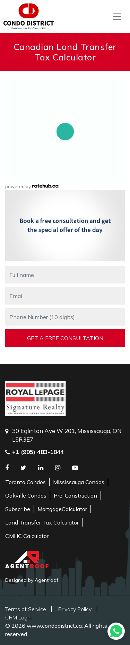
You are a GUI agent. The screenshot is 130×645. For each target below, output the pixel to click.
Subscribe (17, 509)
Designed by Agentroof (31, 580)
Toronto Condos (25, 482)
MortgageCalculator (62, 509)
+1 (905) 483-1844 (38, 451)
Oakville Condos (25, 495)
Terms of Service (25, 609)
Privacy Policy (75, 609)
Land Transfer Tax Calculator (42, 522)
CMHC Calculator (27, 535)
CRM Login (18, 617)
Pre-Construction (75, 495)
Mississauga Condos (78, 482)
